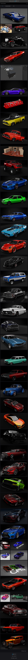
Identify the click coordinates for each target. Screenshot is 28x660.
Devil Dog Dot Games (3, 3)
